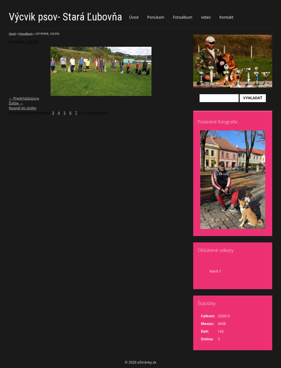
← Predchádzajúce (24, 98)
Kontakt (226, 17)
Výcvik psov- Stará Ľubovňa (65, 17)
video (206, 17)
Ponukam (155, 17)
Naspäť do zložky (22, 108)
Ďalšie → (16, 103)
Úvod (134, 17)
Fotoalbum (183, 17)
